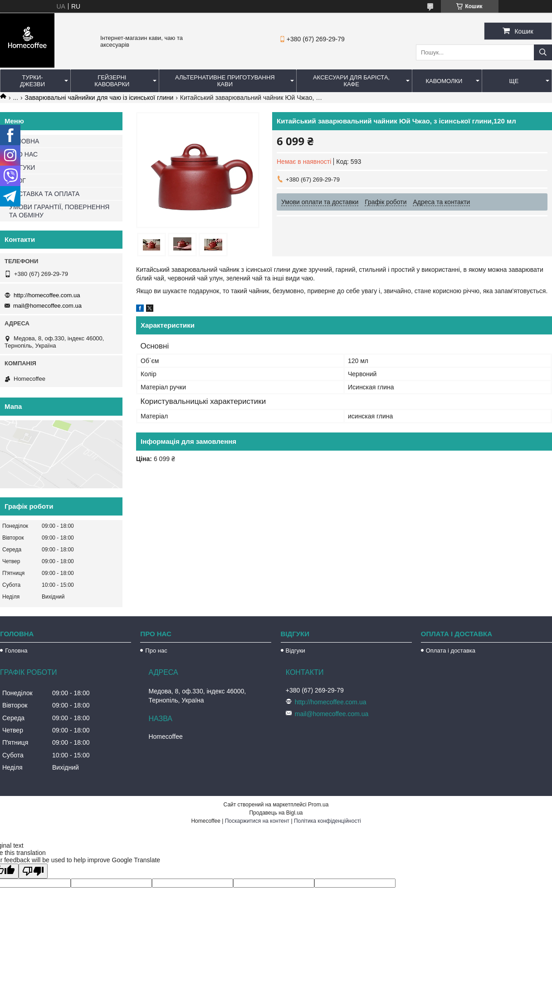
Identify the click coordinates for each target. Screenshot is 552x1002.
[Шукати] (543, 52)
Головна (16, 650)
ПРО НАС (23, 154)
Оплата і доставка (450, 650)
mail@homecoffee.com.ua (47, 305)
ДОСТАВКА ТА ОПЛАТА (44, 193)
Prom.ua (318, 804)
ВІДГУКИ (22, 167)
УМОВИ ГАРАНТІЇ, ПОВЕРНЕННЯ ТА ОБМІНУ (59, 211)
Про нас (156, 650)
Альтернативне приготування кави (225, 81)
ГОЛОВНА (24, 141)
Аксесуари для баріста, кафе (351, 81)
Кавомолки (444, 81)
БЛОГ (17, 180)
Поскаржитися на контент (257, 821)
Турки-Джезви (32, 81)
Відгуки (295, 650)
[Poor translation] (33, 871)
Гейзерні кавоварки (111, 81)
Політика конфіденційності (327, 821)
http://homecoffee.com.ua (47, 295)
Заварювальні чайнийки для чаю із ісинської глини (99, 97)
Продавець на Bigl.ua (276, 813)
